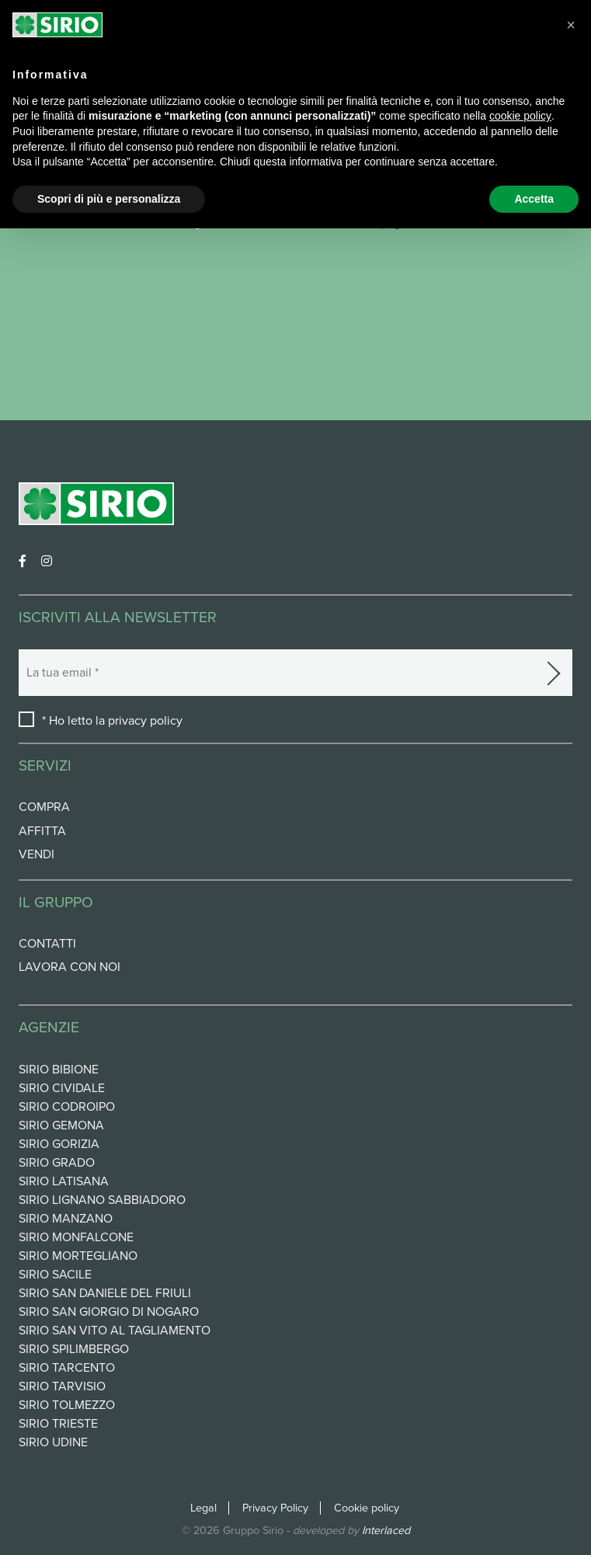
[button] (570, 24)
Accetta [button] (534, 199)
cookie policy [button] (520, 116)
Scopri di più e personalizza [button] (108, 199)
